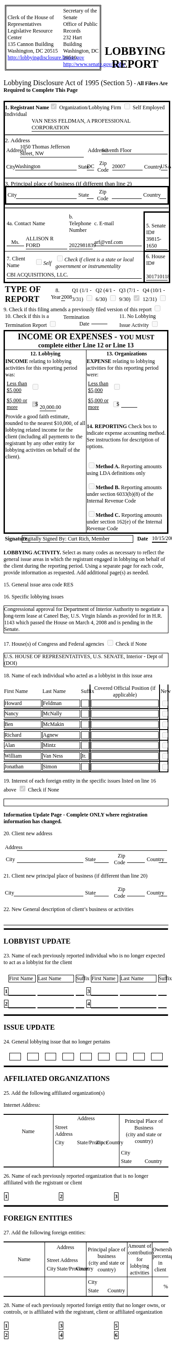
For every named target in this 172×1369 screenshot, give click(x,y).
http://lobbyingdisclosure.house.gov (46, 57)
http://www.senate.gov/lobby (94, 64)
